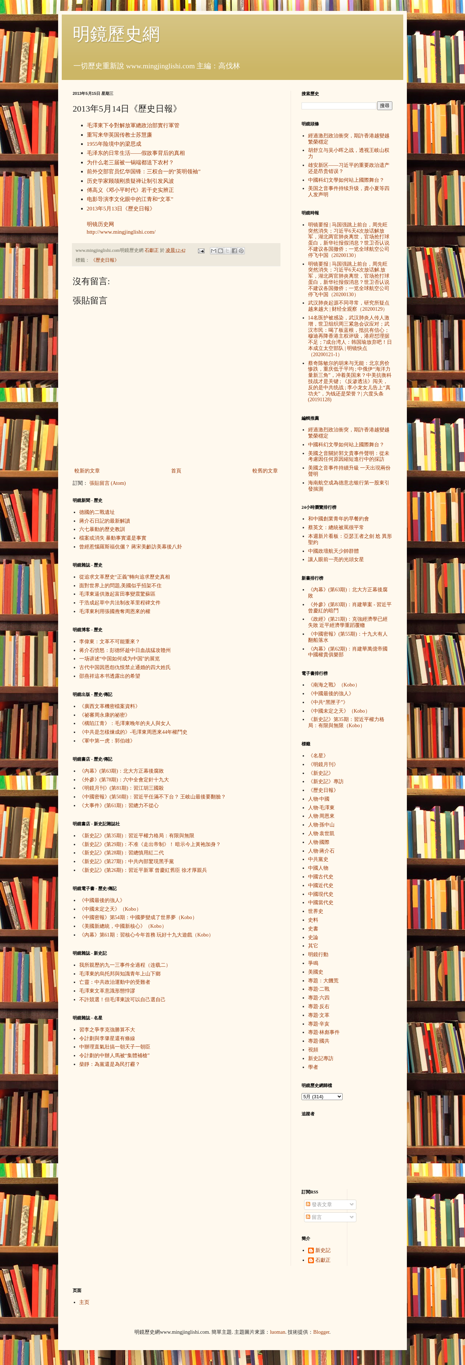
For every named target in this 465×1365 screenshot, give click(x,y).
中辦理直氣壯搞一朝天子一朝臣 (114, 1047)
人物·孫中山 (321, 825)
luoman (277, 1332)
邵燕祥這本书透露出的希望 (109, 676)
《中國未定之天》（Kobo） (110, 909)
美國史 (315, 972)
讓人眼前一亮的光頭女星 (336, 559)
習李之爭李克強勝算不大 (107, 1029)
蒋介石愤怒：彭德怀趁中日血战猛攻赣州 (125, 650)
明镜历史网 (100, 224)
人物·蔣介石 (321, 851)
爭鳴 (313, 963)
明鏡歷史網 (116, 34)
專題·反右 (319, 1006)
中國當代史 (320, 902)
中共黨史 (318, 859)
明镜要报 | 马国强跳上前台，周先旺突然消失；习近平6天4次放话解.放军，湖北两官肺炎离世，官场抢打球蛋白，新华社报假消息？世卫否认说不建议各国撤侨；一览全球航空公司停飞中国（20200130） (348, 279)
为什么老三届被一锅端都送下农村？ (130, 162)
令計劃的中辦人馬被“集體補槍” (114, 1055)
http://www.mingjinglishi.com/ (121, 232)
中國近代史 (320, 885)
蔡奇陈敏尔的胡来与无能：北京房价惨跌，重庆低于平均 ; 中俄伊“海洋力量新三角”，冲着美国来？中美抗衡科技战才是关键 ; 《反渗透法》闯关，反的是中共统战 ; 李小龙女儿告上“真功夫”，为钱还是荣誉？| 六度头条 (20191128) (350, 382)
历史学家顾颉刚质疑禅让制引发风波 (130, 181)
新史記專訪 (320, 1058)
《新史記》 (320, 773)
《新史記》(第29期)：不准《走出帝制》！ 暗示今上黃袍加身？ (150, 844)
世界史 (315, 911)
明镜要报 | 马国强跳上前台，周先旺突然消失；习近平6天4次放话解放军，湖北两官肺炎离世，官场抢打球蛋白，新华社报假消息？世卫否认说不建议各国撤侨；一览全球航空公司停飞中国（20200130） (348, 240)
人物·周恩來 (321, 816)
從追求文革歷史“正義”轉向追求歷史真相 (124, 577)
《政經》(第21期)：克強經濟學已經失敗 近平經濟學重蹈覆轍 (348, 622)
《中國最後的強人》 (102, 900)
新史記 (323, 1250)
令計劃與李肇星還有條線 (107, 1038)
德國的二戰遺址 (97, 512)
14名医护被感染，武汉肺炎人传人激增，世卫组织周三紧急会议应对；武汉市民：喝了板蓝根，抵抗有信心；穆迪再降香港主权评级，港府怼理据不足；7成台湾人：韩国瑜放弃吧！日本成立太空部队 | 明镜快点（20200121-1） (350, 336)
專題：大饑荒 (323, 980)
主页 (84, 1302)
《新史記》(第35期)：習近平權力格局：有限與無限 (136, 835)
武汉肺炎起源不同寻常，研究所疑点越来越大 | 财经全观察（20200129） (348, 306)
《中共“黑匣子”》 (328, 702)
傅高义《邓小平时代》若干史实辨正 (130, 190)
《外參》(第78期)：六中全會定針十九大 (124, 779)
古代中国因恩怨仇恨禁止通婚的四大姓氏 (125, 667)
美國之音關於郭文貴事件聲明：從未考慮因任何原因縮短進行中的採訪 (348, 456)
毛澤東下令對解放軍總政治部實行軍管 (133, 125)
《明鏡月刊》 (323, 764)
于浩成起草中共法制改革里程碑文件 (120, 602)
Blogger (321, 1332)
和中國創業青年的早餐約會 (338, 519)
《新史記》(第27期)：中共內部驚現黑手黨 (126, 861)
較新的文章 (87, 471)
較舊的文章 (265, 471)
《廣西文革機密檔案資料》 (109, 706)
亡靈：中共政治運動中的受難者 (114, 982)
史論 (313, 937)
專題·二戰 (319, 989)
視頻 (313, 1049)
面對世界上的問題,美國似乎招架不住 (120, 585)
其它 (313, 946)
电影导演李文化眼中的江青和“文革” (130, 199)
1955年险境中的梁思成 (114, 144)
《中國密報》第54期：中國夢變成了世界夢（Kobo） (138, 917)
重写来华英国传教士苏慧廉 (119, 135)
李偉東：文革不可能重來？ (109, 641)
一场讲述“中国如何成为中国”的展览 (119, 658)
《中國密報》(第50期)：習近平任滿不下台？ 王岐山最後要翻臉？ (152, 797)
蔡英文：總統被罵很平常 (336, 527)
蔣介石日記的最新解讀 (104, 521)
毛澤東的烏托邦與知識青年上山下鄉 (120, 974)
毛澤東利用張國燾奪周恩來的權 (114, 611)
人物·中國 (319, 799)
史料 (313, 920)
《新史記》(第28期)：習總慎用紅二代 (121, 852)
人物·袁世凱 (321, 833)
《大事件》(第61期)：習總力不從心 (119, 805)
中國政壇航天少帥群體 (333, 551)
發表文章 (319, 1204)
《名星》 (318, 755)
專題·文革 (319, 1015)
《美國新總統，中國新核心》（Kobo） (123, 926)
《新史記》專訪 (326, 781)
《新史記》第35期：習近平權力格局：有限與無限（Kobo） (346, 722)
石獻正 (323, 1260)
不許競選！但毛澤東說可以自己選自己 (122, 999)
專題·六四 (319, 997)
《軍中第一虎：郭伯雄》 (107, 741)
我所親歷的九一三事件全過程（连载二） (125, 965)
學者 (313, 1067)
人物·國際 (319, 842)
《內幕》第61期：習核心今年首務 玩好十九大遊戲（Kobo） (146, 935)
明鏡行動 (318, 954)
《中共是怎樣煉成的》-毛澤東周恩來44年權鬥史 (133, 732)
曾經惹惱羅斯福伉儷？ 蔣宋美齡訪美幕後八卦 (130, 546)
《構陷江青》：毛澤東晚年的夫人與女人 (125, 723)
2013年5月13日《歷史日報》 (121, 208)
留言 (314, 1217)
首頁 (176, 471)
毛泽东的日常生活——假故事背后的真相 (136, 153)
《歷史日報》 (105, 260)
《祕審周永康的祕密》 (104, 715)
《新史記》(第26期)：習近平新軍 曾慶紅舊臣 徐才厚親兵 (143, 870)
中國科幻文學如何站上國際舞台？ (346, 180)
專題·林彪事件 (324, 1032)
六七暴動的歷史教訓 (102, 529)
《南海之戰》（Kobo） (334, 685)
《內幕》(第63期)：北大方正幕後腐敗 (121, 771)
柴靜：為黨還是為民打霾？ (109, 1064)
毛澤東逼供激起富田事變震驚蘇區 (117, 594)
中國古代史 (320, 876)
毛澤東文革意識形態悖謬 (107, 991)
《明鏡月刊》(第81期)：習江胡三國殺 (121, 788)
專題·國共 (319, 1041)
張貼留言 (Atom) (107, 483)
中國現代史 (320, 894)
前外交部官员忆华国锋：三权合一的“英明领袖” (144, 171)
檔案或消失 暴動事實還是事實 (113, 538)
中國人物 (318, 868)
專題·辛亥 (319, 1024)
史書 (313, 928)
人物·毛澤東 (321, 807)
